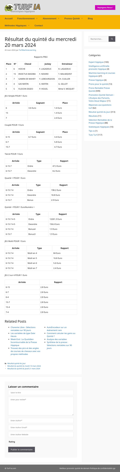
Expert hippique (96, 62)
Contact (39, 25)
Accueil (9, 18)
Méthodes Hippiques (18, 25)
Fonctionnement (28, 18)
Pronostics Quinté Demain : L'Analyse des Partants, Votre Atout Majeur (101, 98)
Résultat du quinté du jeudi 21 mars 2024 (23, 368)
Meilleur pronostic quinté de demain (75, 468)
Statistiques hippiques (99, 126)
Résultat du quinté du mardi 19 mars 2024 (24, 366)
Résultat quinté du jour (16, 363)
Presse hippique (96, 80)
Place (8, 64)
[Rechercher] (112, 39)
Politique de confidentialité (101, 468)
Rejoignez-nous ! (105, 7)
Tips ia (92, 130)
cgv (113, 468)
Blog (90, 18)
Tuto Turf (93, 134)
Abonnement (52, 18)
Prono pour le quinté (98, 84)
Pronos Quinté (74, 18)
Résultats (93, 116)
